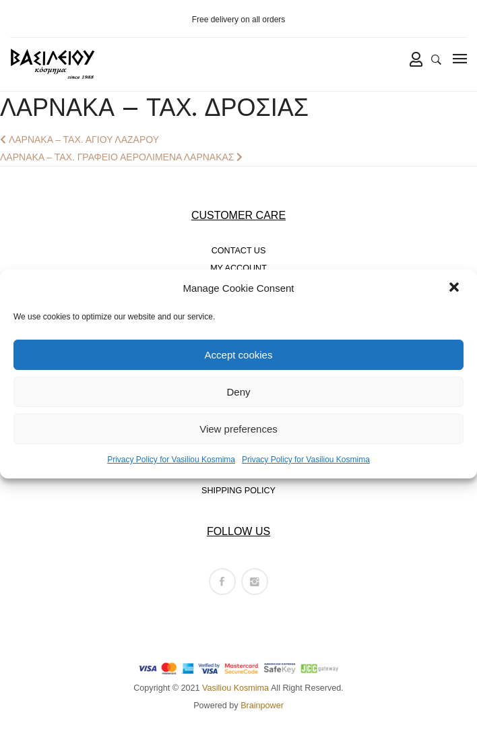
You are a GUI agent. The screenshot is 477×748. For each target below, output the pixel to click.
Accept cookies (239, 355)
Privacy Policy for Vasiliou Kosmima (171, 459)
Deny (238, 392)
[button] (455, 288)
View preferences (238, 429)
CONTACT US (239, 250)
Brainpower (262, 705)
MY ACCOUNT (238, 268)
